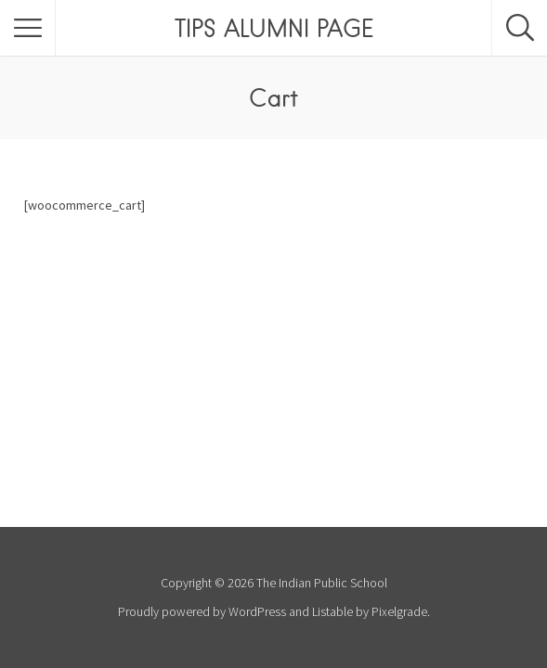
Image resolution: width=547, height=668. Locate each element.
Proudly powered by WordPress (202, 611)
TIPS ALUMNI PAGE (274, 28)
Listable (332, 611)
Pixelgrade (399, 611)
